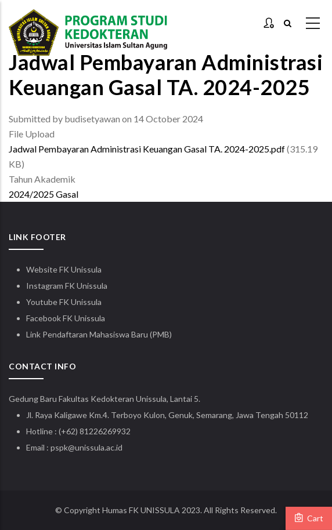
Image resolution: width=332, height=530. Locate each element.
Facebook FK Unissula (65, 318)
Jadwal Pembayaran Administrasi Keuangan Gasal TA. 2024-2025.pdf (147, 148)
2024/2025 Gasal (43, 193)
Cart (308, 518)
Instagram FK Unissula (66, 286)
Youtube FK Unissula (64, 302)
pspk (59, 447)
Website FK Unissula (64, 269)
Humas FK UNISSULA (141, 510)
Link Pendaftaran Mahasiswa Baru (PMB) (99, 334)
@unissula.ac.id (95, 447)
